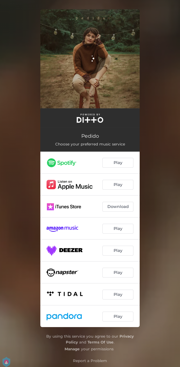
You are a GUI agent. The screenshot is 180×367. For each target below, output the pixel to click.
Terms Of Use (101, 342)
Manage (72, 349)
